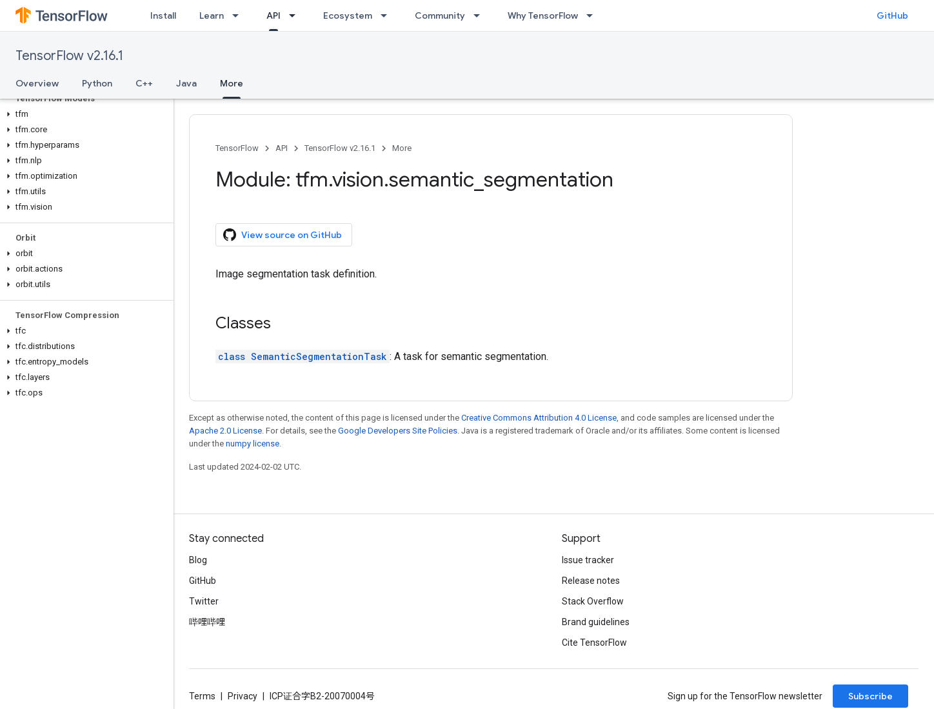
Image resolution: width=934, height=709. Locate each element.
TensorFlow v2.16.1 (69, 56)
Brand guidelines (596, 622)
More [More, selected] (231, 83)
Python (97, 83)
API (281, 148)
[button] (84, 114)
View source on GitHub (282, 234)
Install (163, 15)
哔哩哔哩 (207, 622)
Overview (37, 83)
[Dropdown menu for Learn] (239, 15)
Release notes (591, 580)
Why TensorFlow (543, 15)
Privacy (242, 696)
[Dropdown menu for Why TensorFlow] (593, 15)
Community (440, 15)
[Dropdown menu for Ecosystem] (387, 15)
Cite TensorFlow (594, 642)
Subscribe (870, 696)
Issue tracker (588, 560)
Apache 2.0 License (225, 430)
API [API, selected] (273, 15)
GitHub (892, 15)
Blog (198, 560)
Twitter (204, 601)
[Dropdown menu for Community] (480, 15)
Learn (211, 15)
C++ (144, 83)
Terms (202, 696)
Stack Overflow (593, 601)
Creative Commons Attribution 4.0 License (539, 418)
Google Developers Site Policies (397, 430)
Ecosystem (347, 15)
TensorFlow (237, 148)
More (402, 148)
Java (186, 83)
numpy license (252, 443)
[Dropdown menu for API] (296, 15)
